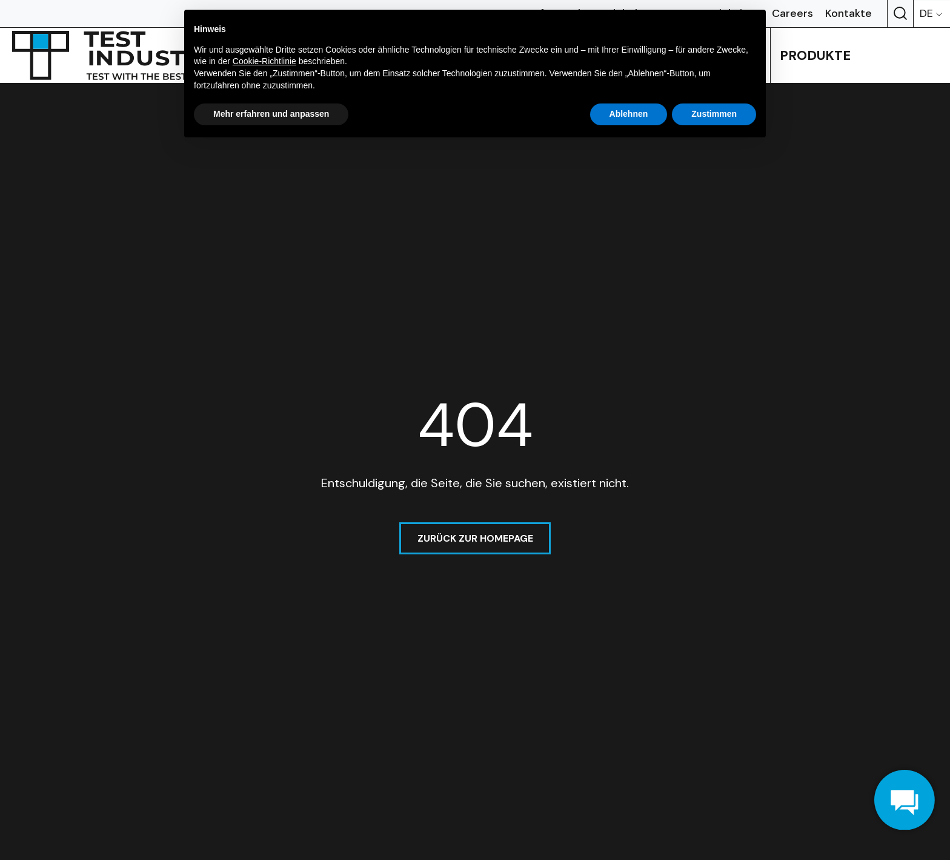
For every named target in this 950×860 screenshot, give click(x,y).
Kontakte (848, 13)
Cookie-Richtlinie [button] (264, 61)
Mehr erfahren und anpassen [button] (271, 114)
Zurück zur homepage (475, 538)
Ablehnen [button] (629, 114)
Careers (792, 13)
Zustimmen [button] (714, 114)
